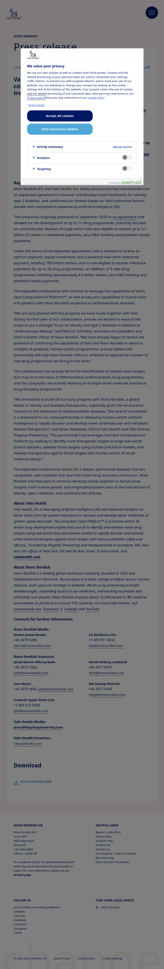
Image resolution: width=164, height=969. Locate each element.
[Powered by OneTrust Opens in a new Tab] (125, 182)
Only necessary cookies (60, 129)
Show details (36, 105)
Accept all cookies (60, 116)
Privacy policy (36, 98)
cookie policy (96, 98)
